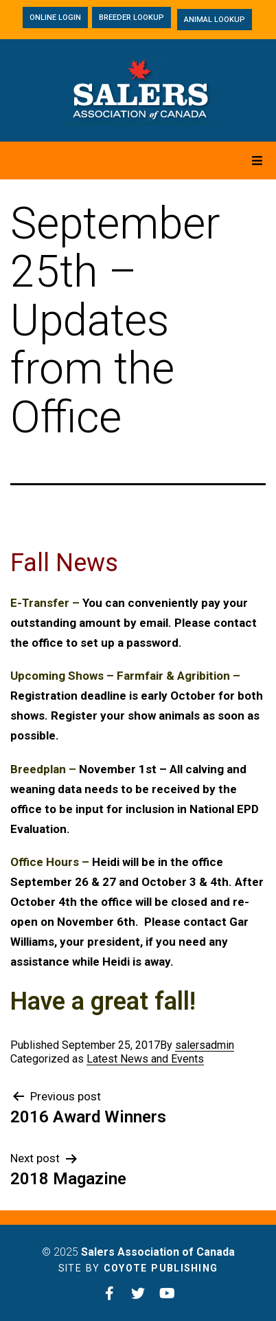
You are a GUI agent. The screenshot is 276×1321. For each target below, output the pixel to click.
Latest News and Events (145, 1058)
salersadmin (204, 1045)
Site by (138, 1268)
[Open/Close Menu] (257, 160)
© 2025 (138, 1251)
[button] (55, 17)
